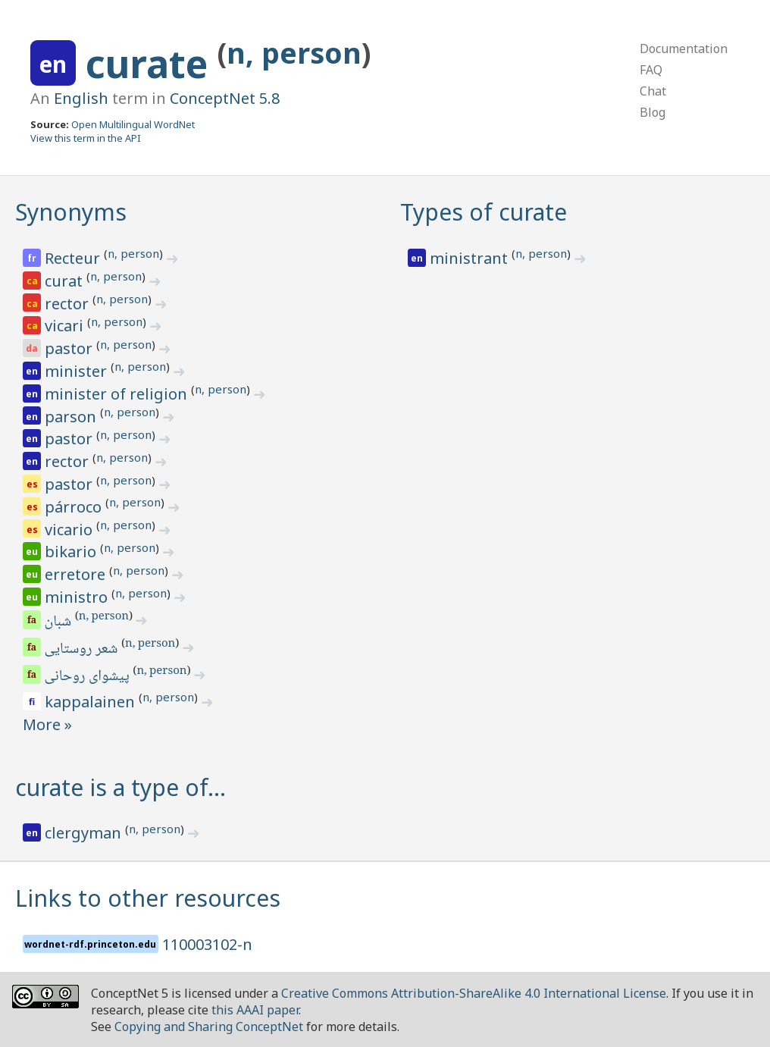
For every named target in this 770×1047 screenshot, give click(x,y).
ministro (78, 597)
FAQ (651, 69)
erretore (77, 574)
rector (68, 303)
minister (78, 371)
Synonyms (71, 211)
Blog (652, 112)
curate (152, 63)
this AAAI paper (255, 1010)
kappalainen (92, 701)
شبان (59, 622)
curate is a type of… (120, 787)
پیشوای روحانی (88, 677)
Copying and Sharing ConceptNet (208, 1026)
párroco (75, 507)
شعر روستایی (82, 650)
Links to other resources (147, 898)
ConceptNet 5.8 (225, 98)
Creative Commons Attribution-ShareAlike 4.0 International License (473, 993)
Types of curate (483, 211)
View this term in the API (85, 138)
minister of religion (118, 394)
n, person (294, 52)
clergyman (85, 833)
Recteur (74, 258)
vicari (66, 325)
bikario (72, 551)
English (81, 98)
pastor (70, 348)
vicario (70, 529)
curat (65, 281)
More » (47, 724)
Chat (653, 91)
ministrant (471, 258)
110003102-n (207, 944)
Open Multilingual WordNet (133, 124)
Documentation (684, 48)
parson (72, 416)
